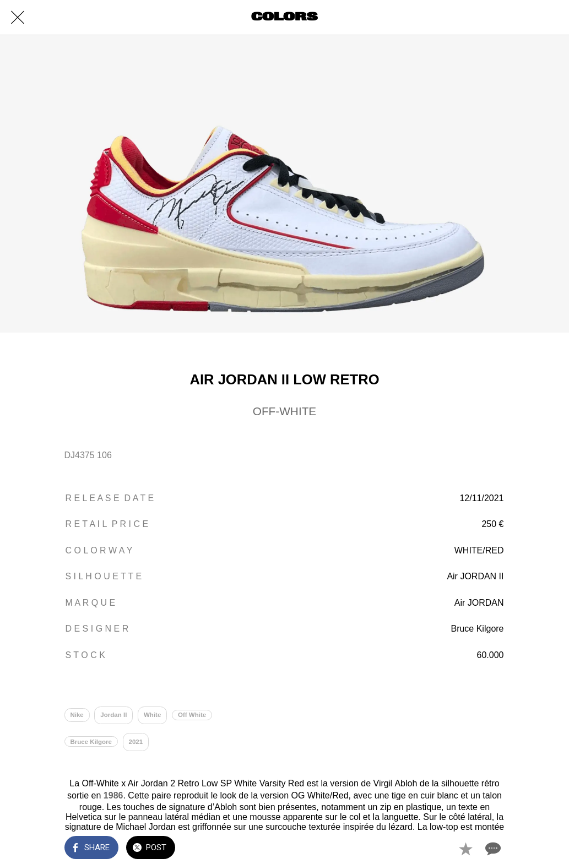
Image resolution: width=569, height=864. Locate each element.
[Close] (17, 17)
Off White (192, 714)
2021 (136, 741)
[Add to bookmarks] (465, 848)
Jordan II (113, 714)
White (152, 714)
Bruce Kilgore (91, 741)
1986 (113, 795)
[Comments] (492, 848)
